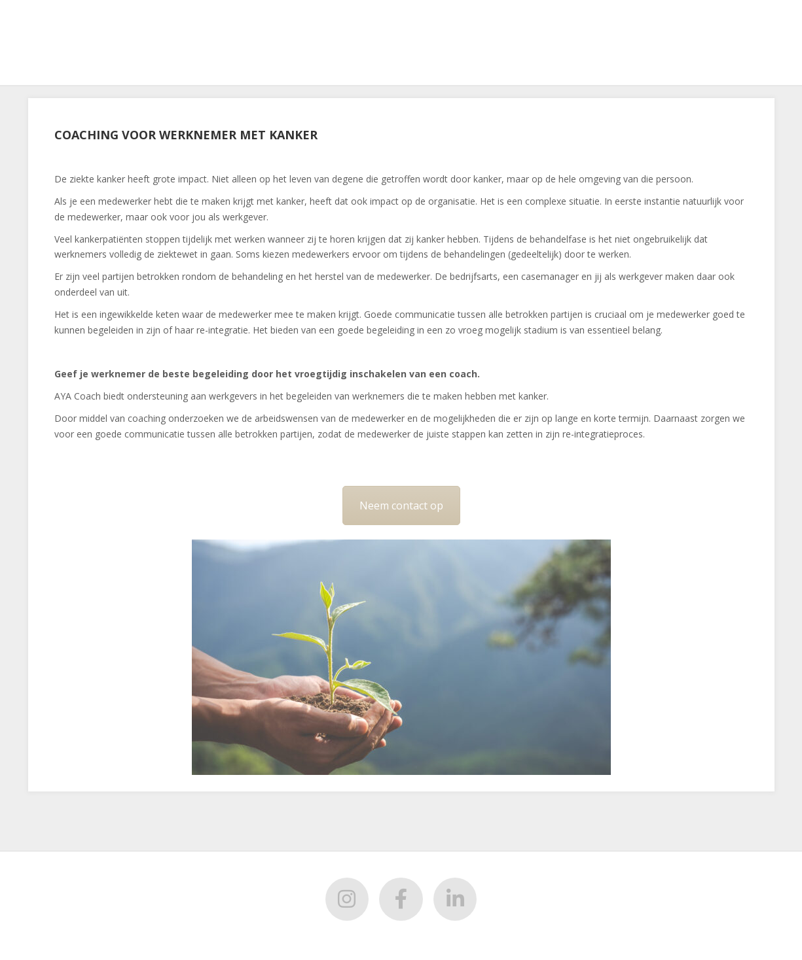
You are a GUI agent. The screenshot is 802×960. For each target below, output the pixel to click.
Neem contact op (401, 505)
